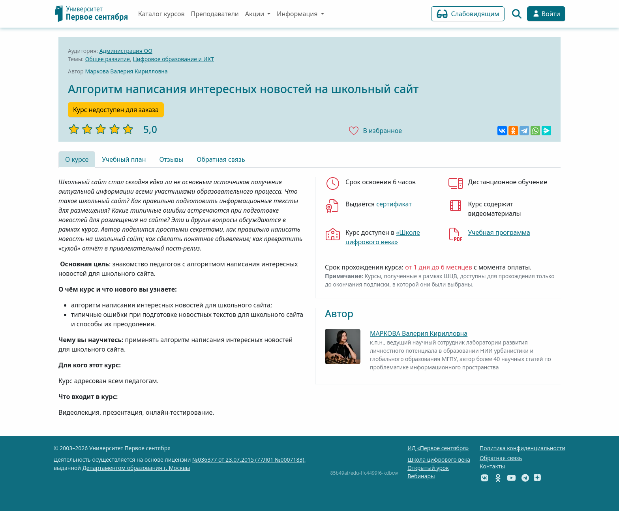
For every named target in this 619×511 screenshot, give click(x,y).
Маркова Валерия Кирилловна (126, 71)
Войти (546, 13)
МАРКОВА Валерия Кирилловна (418, 333)
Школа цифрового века (438, 459)
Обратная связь (221, 159)
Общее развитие (107, 59)
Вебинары (421, 476)
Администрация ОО (125, 50)
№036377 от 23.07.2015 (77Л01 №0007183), (249, 459)
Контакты (492, 466)
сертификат (394, 204)
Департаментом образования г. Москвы (136, 468)
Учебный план (124, 159)
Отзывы (171, 159)
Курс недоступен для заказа (116, 109)
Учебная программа (499, 232)
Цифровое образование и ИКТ (173, 59)
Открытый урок (428, 468)
